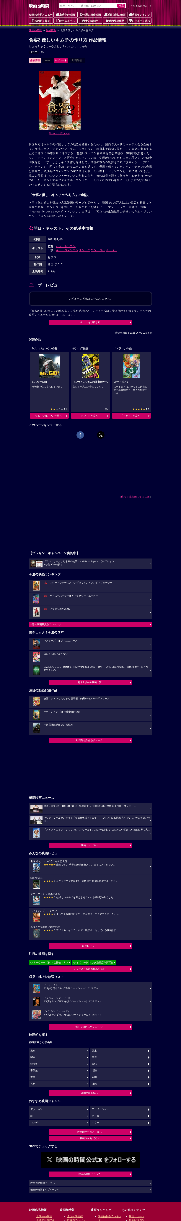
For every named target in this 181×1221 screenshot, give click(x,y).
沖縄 (94, 1084)
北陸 (94, 1070)
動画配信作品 (115, 20)
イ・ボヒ (111, 250)
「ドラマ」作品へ (130, 415)
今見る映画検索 (139, 5)
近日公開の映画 (114, 14)
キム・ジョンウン (67, 250)
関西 (32, 1057)
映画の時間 (35, 30)
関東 (94, 1050)
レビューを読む (139, 20)
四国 (94, 1077)
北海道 (34, 1064)
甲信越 (34, 1070)
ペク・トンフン (66, 246)
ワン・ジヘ (98, 250)
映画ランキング (139, 14)
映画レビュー (89, 946)
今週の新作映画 (90, 14)
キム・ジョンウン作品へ (48, 415)
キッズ (95, 1116)
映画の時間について (89, 1174)
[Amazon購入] (59, 133)
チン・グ (84, 250)
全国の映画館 (75, 1216)
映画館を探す (41, 20)
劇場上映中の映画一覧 (89, 682)
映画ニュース (65, 20)
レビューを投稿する (89, 322)
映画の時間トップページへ (44, 1189)
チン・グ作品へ (89, 415)
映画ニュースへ (89, 845)
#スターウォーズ (39, 962)
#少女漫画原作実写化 (101, 962)
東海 (94, 1057)
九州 (32, 1084)
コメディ (35, 1122)
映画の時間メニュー (41, 14)
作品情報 (51, 30)
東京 (32, 1050)
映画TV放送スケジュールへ (89, 1026)
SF (31, 1116)
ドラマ (33, 52)
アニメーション (100, 1109)
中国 (32, 1077)
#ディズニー (79, 962)
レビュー (60, 60)
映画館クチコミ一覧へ (89, 1132)
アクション (36, 1109)
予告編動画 (90, 20)
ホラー (95, 1122)
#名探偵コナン (60, 962)
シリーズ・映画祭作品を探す (89, 968)
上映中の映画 (65, 14)
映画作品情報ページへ (42, 1183)
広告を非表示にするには (135, 496)
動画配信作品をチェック (89, 740)
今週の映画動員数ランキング (45, 624)
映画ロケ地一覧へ (89, 1138)
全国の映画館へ (89, 1093)
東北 (94, 1064)
